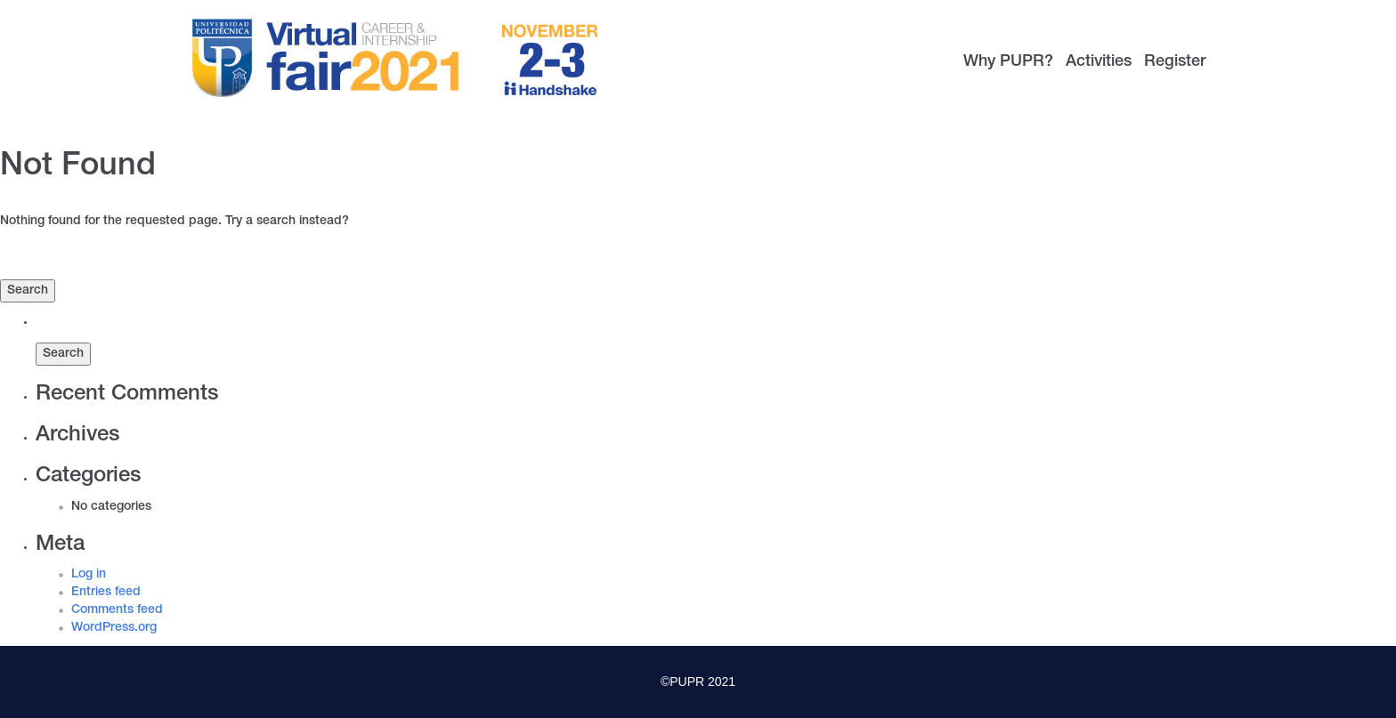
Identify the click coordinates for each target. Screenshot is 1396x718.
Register (1174, 62)
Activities (1099, 62)
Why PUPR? (1008, 62)
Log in (88, 575)
